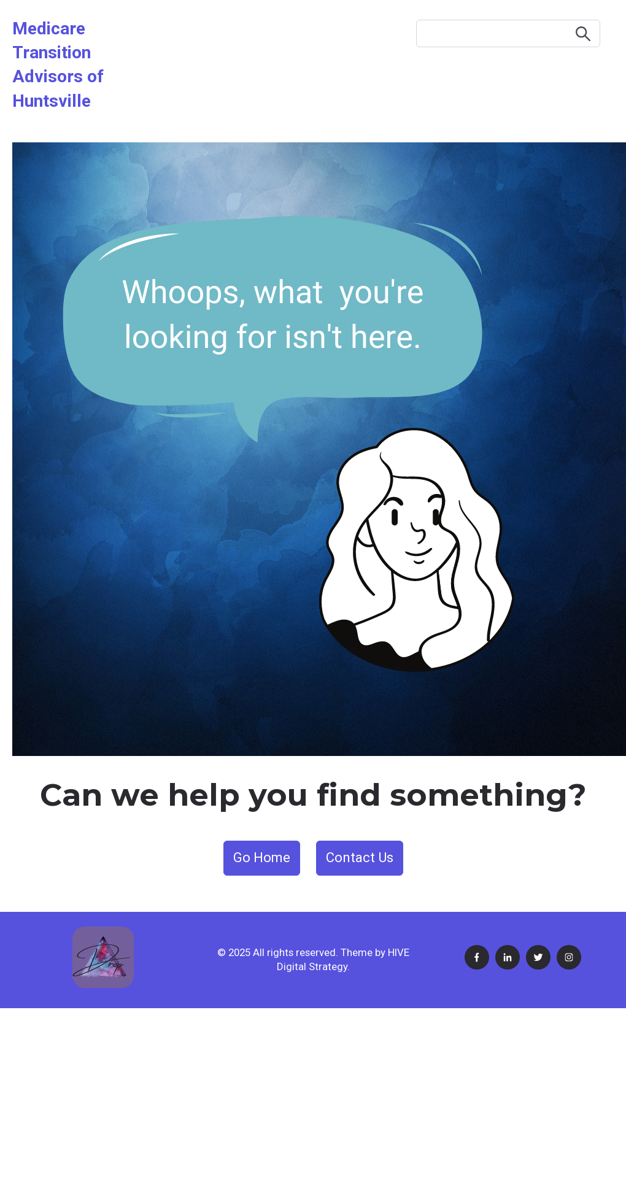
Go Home (261, 857)
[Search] (508, 33)
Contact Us (359, 857)
